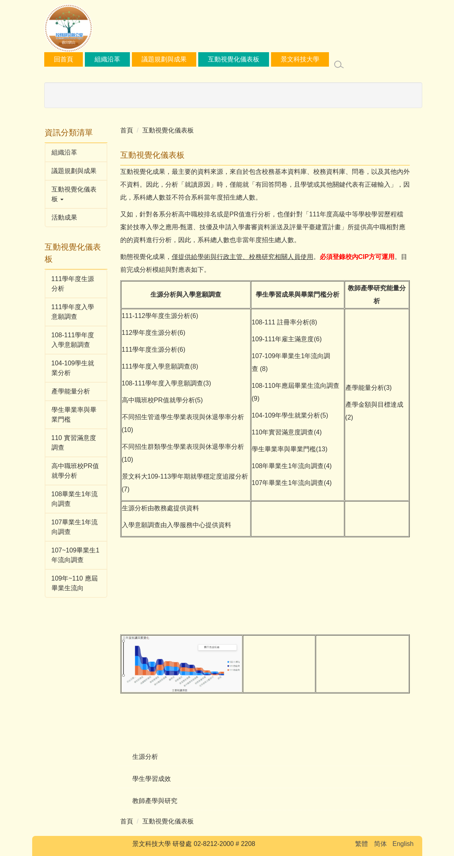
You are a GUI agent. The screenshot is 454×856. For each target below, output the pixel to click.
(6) (318, 339)
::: (56, 59)
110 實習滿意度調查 (73, 442)
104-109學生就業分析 (72, 368)
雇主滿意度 (297, 339)
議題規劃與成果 (190, 59)
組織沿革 (134, 59)
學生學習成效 (151, 778)
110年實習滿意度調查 (283, 432)
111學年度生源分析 (72, 283)
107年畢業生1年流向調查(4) (292, 482)
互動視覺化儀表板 (260, 59)
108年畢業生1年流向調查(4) (292, 466)
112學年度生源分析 (163, 315)
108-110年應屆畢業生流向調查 (296, 385)
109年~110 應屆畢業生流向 (74, 583)
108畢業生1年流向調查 (74, 499)
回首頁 (90, 59)
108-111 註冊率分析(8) (284, 322)
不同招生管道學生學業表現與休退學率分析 (183, 417)
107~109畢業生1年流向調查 (75, 555)
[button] (76, 194)
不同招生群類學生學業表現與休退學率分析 (183, 446)
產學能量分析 (70, 391)
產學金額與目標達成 (374, 404)
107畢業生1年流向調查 (74, 527)
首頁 (126, 130)
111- (128, 315)
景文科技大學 (326, 59)
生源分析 (145, 756)
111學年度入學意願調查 (72, 312)
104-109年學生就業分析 (286, 415)
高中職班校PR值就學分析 (75, 471)
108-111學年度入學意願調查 (72, 340)
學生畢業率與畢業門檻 (74, 414)
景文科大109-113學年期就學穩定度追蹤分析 (185, 476)
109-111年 (267, 339)
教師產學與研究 (154, 800)
